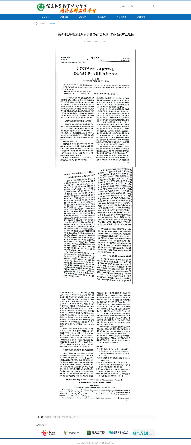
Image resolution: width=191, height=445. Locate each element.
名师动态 (102, 17)
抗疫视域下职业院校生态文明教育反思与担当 (62, 417)
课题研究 (52, 23)
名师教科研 (121, 17)
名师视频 (141, 17)
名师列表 (64, 17)
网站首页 (45, 17)
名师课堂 (83, 17)
